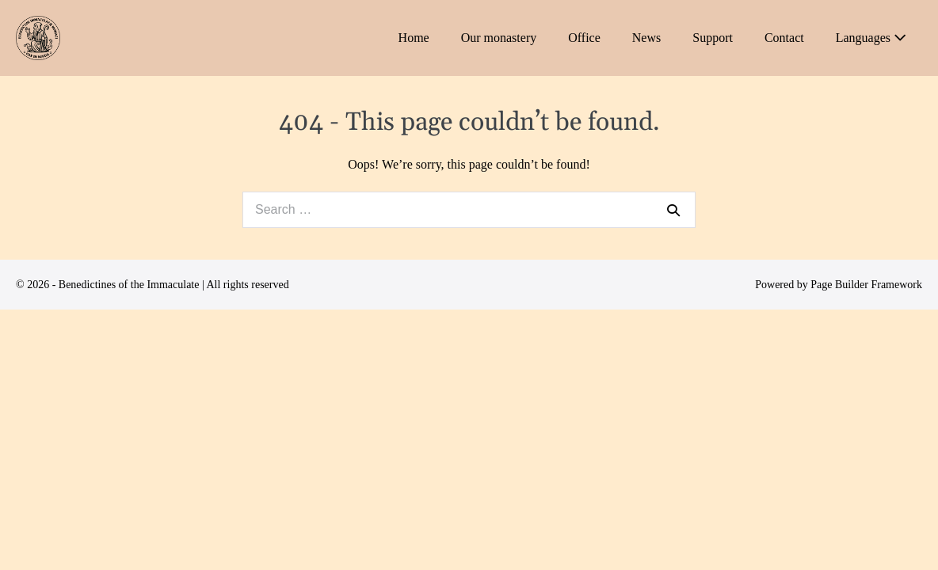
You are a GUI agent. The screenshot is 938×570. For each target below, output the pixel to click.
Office (584, 37)
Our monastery (499, 37)
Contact (784, 37)
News (646, 37)
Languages (871, 37)
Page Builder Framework (866, 285)
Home (413, 37)
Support (712, 37)
